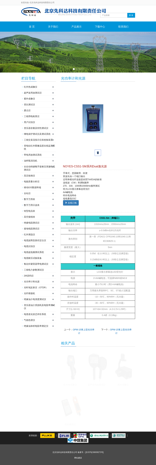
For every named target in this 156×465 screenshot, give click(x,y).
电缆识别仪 (29, 246)
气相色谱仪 (29, 320)
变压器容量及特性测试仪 (36, 128)
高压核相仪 (29, 175)
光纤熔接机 (29, 293)
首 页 (32, 26)
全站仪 (27, 193)
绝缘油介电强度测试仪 (35, 299)
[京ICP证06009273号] (94, 452)
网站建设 (78, 458)
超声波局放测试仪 (96, 384)
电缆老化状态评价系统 (35, 314)
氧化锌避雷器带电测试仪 (36, 264)
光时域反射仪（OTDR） (36, 287)
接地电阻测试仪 (31, 228)
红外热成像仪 (70, 384)
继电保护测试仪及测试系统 (37, 134)
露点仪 (27, 110)
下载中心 (100, 26)
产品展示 (76, 26)
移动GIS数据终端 (32, 187)
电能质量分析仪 (31, 181)
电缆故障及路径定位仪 (35, 240)
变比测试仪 (70, 424)
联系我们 (123, 26)
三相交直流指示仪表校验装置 (38, 140)
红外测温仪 (29, 234)
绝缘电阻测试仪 (31, 222)
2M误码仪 (29, 275)
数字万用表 (29, 199)
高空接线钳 (29, 217)
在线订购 (71, 203)
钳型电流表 (29, 211)
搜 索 (131, 15)
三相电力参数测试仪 (34, 270)
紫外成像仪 (123, 384)
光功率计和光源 (31, 281)
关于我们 (53, 26)
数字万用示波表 (31, 205)
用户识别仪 (29, 122)
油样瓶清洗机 (30, 160)
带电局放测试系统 (33, 155)
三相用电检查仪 (31, 116)
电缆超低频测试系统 (34, 252)
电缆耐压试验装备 (33, 258)
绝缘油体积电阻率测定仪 (36, 326)
